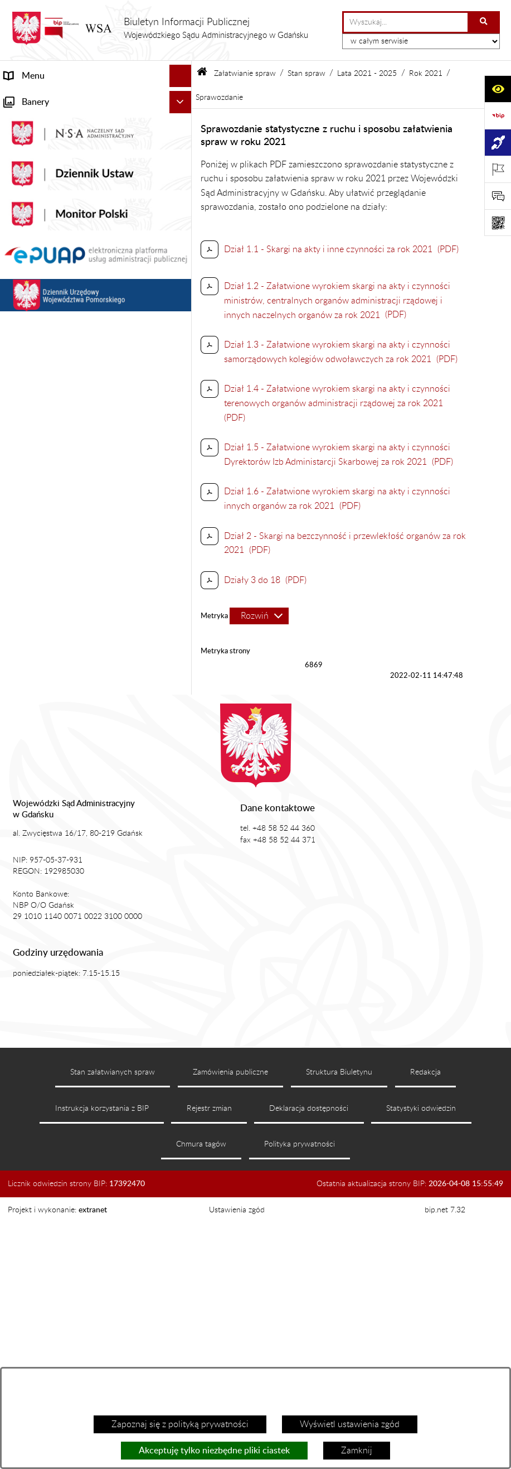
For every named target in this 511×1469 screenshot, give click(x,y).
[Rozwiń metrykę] (259, 616)
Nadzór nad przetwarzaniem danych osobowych (74, 731)
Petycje (18, 631)
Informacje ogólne (39, 120)
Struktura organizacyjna (50, 209)
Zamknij (356, 1450)
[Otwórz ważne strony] (497, 169)
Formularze (26, 885)
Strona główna (32, 98)
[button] (183, 120)
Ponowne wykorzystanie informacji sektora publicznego (71, 856)
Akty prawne (28, 165)
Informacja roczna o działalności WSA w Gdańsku (81, 660)
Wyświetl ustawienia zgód (350, 1424)
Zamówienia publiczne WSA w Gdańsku (81, 782)
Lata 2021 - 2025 (367, 73)
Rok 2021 (425, 73)
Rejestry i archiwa (38, 760)
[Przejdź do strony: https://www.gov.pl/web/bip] (497, 115)
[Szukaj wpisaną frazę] (484, 22)
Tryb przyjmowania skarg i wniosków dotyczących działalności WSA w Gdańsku (86, 696)
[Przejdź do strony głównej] (159, 28)
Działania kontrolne (42, 805)
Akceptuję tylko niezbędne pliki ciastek (214, 1450)
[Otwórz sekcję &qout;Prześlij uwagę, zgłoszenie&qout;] (497, 195)
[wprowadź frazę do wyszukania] (405, 22)
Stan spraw (306, 73)
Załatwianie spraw (39, 232)
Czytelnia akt (29, 608)
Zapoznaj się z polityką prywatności (180, 1424)
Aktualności (27, 142)
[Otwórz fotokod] (497, 222)
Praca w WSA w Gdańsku (53, 827)
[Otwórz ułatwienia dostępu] (497, 88)
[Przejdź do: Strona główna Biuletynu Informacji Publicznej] (202, 73)
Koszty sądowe (32, 187)
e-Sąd (15, 586)
